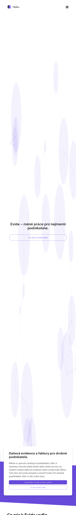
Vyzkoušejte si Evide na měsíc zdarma (38, 482)
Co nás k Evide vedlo (38, 237)
